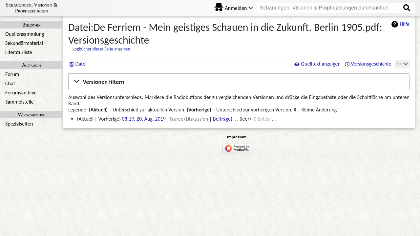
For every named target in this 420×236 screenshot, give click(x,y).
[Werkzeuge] (402, 64)
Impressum (236, 136)
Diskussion (197, 119)
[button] (239, 81)
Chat (10, 83)
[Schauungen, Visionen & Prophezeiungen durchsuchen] (336, 8)
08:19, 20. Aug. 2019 (144, 119)
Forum (12, 74)
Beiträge (222, 119)
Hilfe (405, 24)
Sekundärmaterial (24, 43)
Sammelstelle (19, 102)
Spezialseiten (19, 124)
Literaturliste (18, 52)
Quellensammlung (24, 34)
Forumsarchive (20, 92)
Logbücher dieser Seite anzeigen (101, 49)
